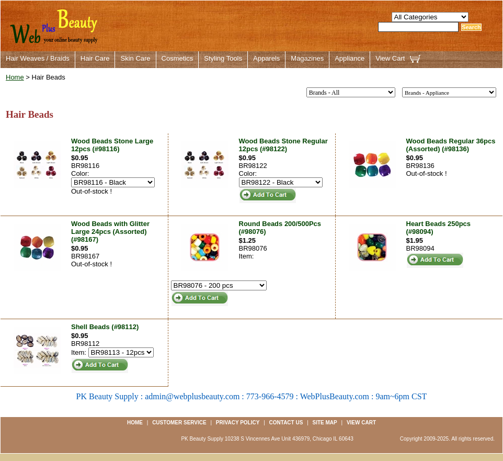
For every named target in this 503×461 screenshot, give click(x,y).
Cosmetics (177, 58)
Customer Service (179, 422)
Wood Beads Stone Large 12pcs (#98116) (112, 145)
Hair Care (95, 58)
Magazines (307, 58)
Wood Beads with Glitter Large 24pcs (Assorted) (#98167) (110, 231)
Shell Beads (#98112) (105, 327)
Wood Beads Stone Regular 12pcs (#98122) (283, 145)
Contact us (286, 422)
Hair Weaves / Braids (38, 58)
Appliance (349, 58)
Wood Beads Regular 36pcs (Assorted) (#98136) (451, 145)
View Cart (390, 58)
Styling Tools (223, 58)
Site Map (325, 422)
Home (15, 77)
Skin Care (135, 58)
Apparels (266, 58)
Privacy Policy (238, 422)
